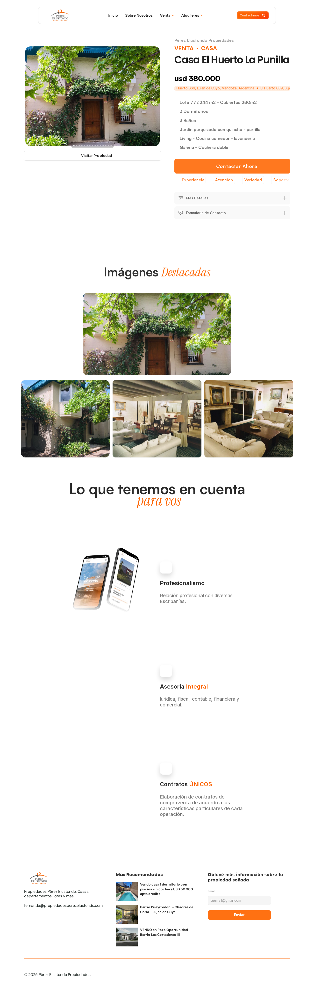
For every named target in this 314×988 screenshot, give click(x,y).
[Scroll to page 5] (84, 146)
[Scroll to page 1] (73, 146)
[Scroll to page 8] (92, 146)
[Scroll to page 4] (82, 146)
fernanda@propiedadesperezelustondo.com (63, 905)
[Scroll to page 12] (103, 146)
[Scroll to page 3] (79, 146)
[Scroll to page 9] (95, 146)
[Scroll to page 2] (76, 146)
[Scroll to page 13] (106, 146)
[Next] (152, 97)
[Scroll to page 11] (100, 146)
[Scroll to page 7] (90, 146)
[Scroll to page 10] (98, 146)
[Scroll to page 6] (87, 146)
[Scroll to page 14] (108, 146)
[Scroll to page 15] (112, 146)
